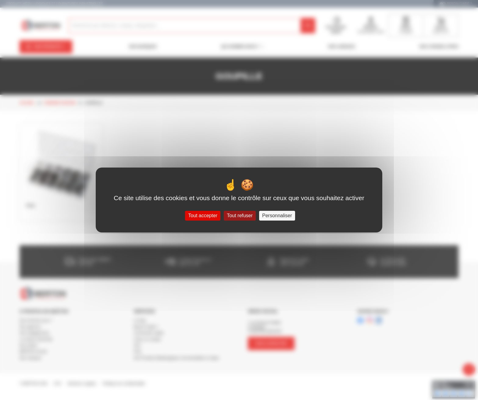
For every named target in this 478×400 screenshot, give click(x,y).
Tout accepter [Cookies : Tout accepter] (202, 215)
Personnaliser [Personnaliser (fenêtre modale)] (277, 215)
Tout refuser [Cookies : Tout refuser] (239, 215)
